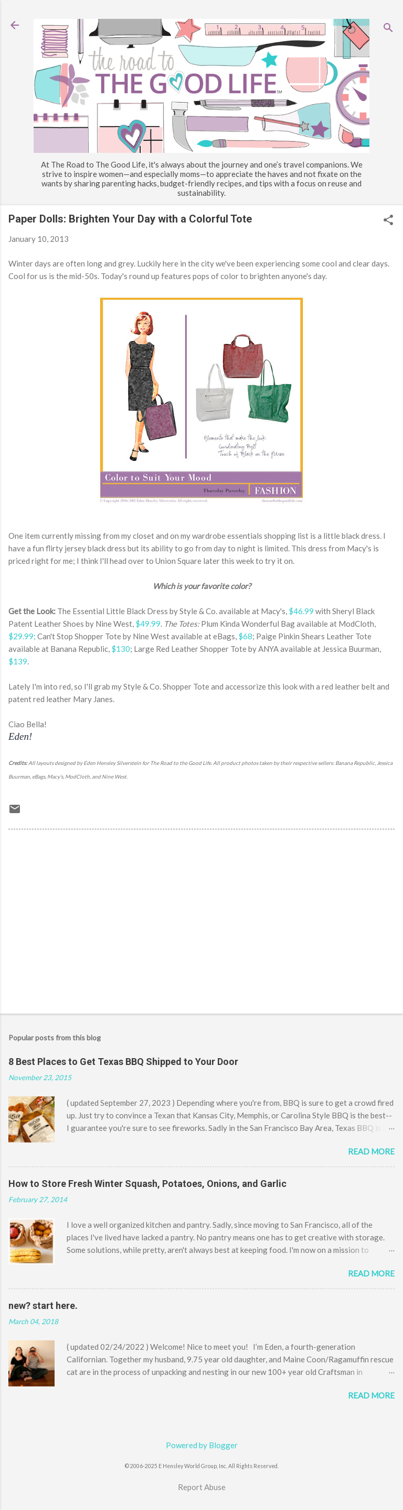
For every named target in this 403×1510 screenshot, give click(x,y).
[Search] (388, 29)
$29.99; (22, 636)
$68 (245, 636)
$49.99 (148, 623)
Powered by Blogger (202, 1445)
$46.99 (301, 611)
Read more (371, 1151)
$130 (120, 648)
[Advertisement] (201, 923)
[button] (388, 221)
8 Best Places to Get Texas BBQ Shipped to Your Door (123, 1061)
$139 (17, 661)
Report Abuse (202, 1487)
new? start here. (43, 1305)
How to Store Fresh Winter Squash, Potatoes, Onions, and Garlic (147, 1183)
